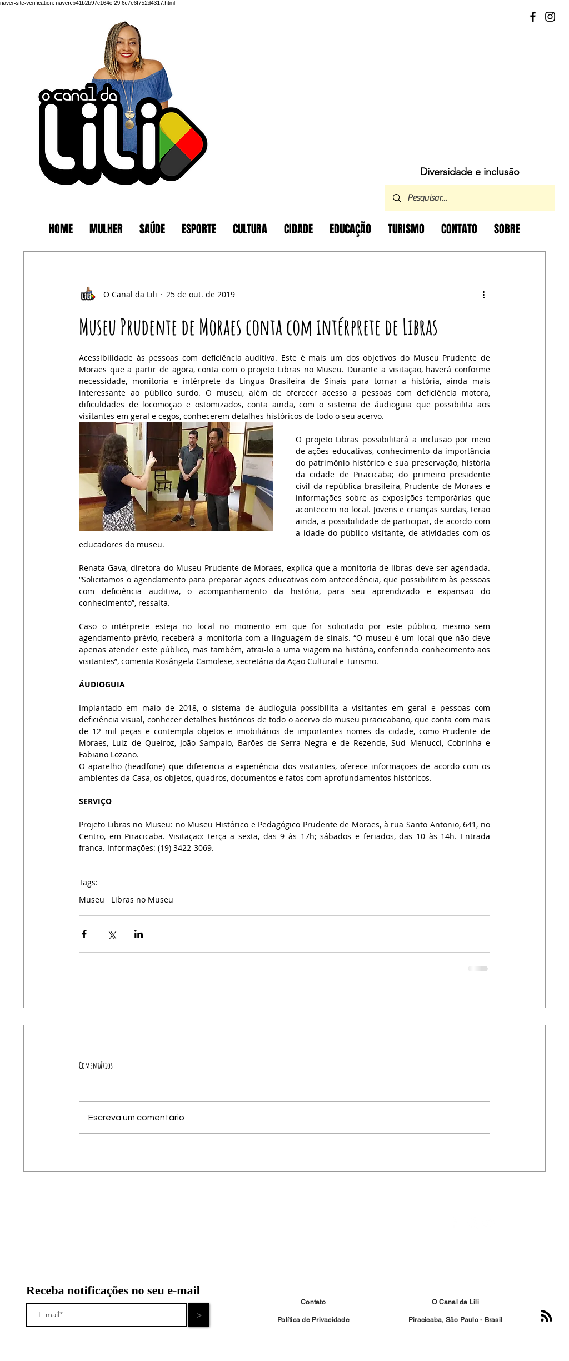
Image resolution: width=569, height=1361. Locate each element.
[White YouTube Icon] (488, 1223)
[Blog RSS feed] (546, 1316)
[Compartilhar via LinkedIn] (138, 934)
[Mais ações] (483, 294)
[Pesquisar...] (469, 198)
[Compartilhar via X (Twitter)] (111, 934)
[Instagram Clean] (472, 1223)
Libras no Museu (142, 899)
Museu (91, 899)
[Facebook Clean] (455, 1223)
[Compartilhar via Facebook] (84, 934)
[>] (198, 1315)
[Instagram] (550, 16)
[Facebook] (533, 16)
